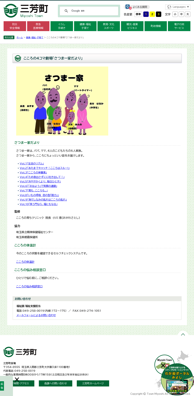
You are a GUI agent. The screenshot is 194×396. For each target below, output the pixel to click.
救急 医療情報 (38, 26)
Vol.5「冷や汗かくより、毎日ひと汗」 (40, 181)
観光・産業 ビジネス (132, 26)
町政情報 (156, 26)
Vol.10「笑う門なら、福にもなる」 (39, 204)
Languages (179, 7)
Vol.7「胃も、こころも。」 (34, 190)
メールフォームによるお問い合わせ (36, 315)
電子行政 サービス (179, 26)
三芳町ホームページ (93, 383)
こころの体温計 (25, 261)
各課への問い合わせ (55, 383)
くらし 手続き (62, 26)
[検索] (88, 11)
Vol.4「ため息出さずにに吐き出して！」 (42, 177)
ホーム (20, 37)
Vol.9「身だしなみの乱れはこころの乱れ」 (43, 199)
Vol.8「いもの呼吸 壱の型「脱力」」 (39, 195)
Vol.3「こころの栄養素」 (33, 172)
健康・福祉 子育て (85, 26)
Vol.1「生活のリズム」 (32, 163)
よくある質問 (140, 7)
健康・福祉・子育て (34, 37)
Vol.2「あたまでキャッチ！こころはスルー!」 (45, 168)
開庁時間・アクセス (19, 383)
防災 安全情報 (15, 26)
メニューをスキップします (97, 2)
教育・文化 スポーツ (108, 26)
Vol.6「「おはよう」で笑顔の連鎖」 (38, 186)
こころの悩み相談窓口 (29, 286)
